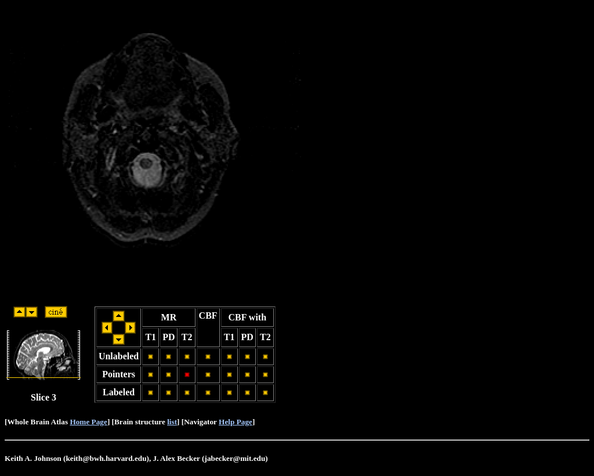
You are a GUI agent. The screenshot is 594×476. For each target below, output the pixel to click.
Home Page (88, 421)
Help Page (235, 421)
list (172, 421)
